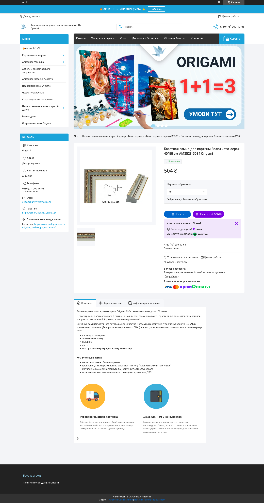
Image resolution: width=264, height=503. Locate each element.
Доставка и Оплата (144, 38)
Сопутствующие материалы (37, 99)
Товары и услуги (101, 38)
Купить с (211, 214)
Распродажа (29, 116)
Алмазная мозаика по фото (37, 79)
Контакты (197, 38)
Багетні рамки (136, 136)
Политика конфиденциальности (41, 482)
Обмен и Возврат (175, 38)
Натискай (156, 9)
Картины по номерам (34, 55)
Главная (81, 38)
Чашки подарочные (33, 92)
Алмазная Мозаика (33, 62)
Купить (180, 214)
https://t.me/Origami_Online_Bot (39, 212)
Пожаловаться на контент (120, 500)
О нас (123, 38)
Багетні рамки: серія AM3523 (162, 136)
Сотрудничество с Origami (36, 123)
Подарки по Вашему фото (36, 86)
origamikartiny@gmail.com (36, 202)
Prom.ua (147, 497)
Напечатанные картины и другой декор (104, 136)
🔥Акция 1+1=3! (31, 48)
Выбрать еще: (187, 199)
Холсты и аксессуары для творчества (36, 71)
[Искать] (120, 26)
